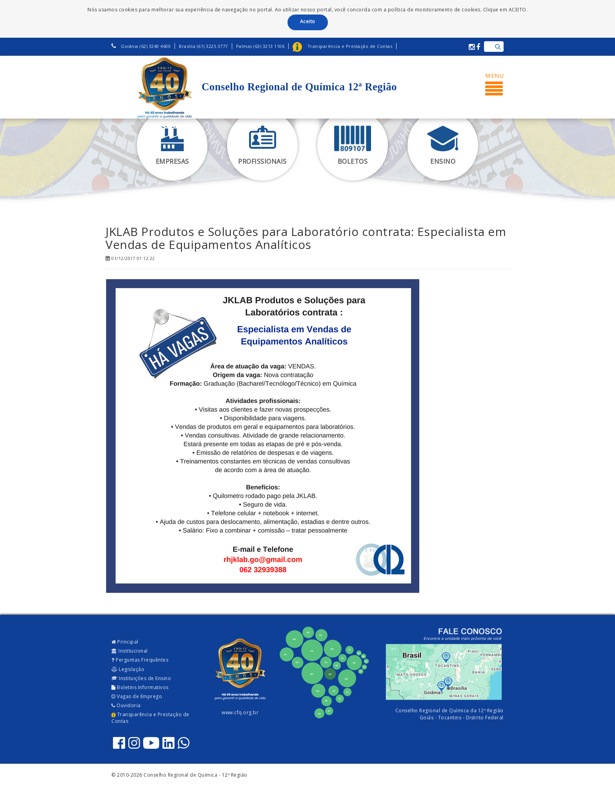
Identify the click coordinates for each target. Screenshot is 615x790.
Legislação (127, 669)
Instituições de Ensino (141, 678)
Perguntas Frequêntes (139, 660)
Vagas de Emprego (136, 696)
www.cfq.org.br (240, 712)
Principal (124, 641)
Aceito (307, 21)
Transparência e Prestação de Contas (150, 717)
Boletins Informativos (140, 687)
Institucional (129, 650)
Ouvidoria (126, 705)
